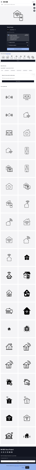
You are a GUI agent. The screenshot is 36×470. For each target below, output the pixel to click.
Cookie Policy (16, 465)
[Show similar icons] (34, 11)
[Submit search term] (34, 4)
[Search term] (18, 4)
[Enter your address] (18, 458)
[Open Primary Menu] (1, 2)
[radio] (18, 37)
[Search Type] (2, 4)
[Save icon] (34, 8)
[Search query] (18, 78)
